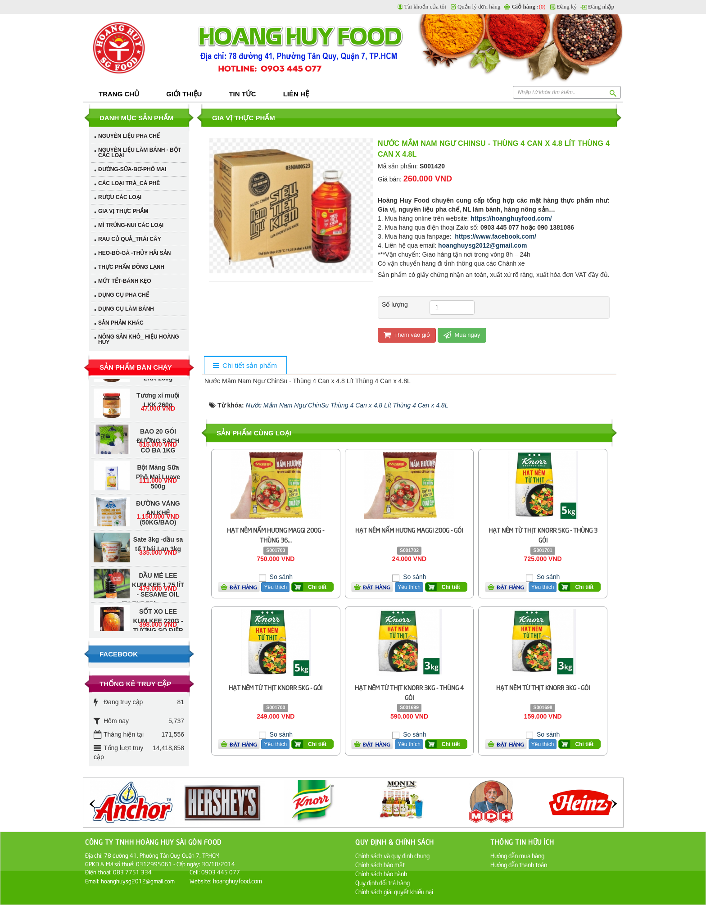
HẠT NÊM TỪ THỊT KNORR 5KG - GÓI (275, 687)
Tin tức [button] (242, 94)
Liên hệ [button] (296, 94)
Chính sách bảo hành (381, 873)
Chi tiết (317, 587)
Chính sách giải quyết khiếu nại (394, 891)
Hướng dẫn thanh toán (518, 864)
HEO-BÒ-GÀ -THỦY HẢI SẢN (134, 253)
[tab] (245, 366)
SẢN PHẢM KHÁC (121, 323)
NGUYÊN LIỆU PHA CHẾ (129, 136)
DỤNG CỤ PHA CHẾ (123, 295)
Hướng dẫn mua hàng (517, 855)
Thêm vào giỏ (407, 335)
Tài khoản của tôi (425, 6)
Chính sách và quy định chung (392, 855)
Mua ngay (462, 335)
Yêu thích (275, 587)
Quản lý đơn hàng (479, 6)
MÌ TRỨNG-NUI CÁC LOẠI (130, 225)
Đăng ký (567, 6)
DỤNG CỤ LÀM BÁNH (126, 309)
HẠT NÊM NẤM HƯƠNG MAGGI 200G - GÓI (409, 529)
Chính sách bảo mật (380, 864)
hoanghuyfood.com (238, 880)
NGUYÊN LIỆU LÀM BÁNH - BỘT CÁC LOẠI (139, 152)
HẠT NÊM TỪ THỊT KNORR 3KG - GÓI (543, 687)
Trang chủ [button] (119, 94)
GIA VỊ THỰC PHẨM (123, 211)
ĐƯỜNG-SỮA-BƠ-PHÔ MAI (132, 169)
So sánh (280, 576)
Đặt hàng (243, 587)
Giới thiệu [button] (184, 94)
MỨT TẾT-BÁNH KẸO (124, 281)
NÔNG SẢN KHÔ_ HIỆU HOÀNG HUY (138, 339)
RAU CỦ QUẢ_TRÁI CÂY (129, 239)
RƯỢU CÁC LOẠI (119, 197)
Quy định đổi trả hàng (382, 882)
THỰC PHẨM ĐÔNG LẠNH (131, 267)
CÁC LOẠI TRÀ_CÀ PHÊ (129, 183)
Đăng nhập (601, 6)
